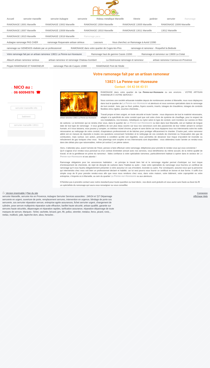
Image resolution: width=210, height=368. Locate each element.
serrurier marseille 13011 (26, 125)
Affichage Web (200, 196)
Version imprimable (13, 193)
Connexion (202, 193)
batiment (26, 116)
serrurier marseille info (26, 108)
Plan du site (32, 193)
